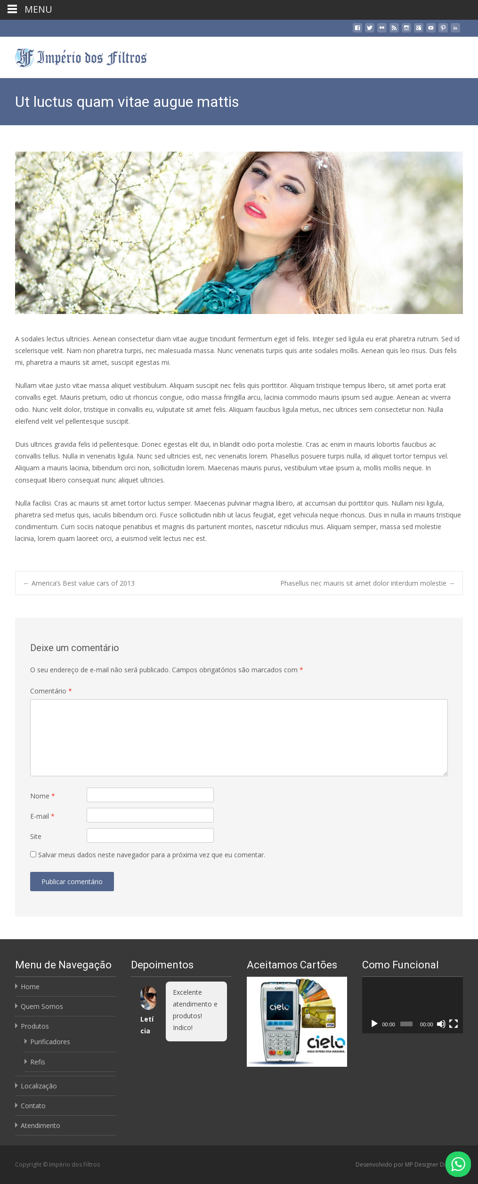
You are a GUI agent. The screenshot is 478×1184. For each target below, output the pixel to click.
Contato (33, 1105)
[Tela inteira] (453, 1024)
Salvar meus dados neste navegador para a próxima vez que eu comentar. (151, 854)
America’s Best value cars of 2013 (79, 583)
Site (35, 836)
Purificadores (50, 1041)
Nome (42, 795)
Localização (39, 1085)
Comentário (51, 690)
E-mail (42, 816)
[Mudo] (441, 1024)
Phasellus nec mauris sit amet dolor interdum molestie (367, 583)
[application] (412, 1005)
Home (30, 986)
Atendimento (40, 1125)
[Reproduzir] (374, 1024)
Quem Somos (42, 1006)
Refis (37, 1061)
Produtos (35, 1026)
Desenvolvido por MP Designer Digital (407, 1164)
